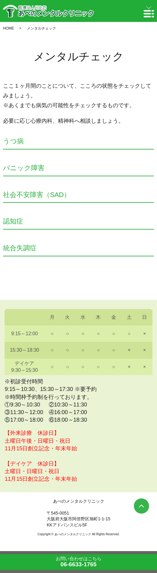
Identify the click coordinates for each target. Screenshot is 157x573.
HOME (8, 28)
